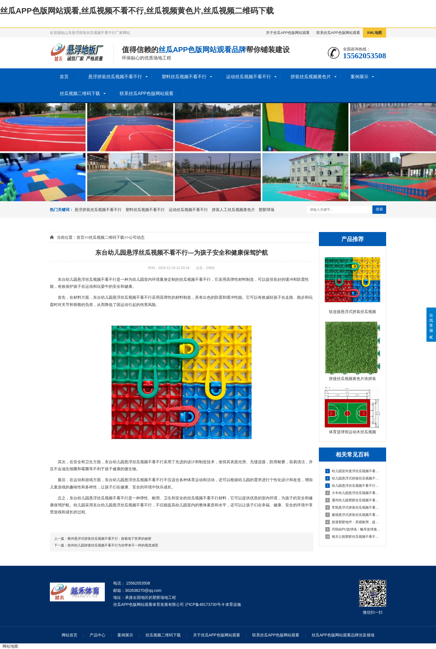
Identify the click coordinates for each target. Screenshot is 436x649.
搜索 (379, 209)
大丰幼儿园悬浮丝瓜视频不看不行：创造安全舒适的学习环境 (352, 493)
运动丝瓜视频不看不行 (248, 76)
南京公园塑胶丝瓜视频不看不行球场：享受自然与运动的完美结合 (352, 536)
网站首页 (69, 635)
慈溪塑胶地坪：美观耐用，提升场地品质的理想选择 (352, 522)
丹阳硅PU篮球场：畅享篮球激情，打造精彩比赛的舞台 (352, 529)
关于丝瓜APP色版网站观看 (288, 33)
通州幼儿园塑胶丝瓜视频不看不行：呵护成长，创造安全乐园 (352, 500)
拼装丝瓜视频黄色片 (311, 76)
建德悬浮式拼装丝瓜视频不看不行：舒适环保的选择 (352, 515)
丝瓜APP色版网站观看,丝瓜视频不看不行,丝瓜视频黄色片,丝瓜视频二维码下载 (137, 10)
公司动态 (137, 237)
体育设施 (233, 604)
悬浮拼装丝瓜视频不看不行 (115, 76)
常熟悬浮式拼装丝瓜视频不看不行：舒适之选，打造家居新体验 (352, 507)
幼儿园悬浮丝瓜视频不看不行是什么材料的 (352, 485)
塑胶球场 (266, 209)
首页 (64, 76)
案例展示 (359, 76)
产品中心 (97, 635)
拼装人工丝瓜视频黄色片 (233, 209)
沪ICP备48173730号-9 (204, 604)
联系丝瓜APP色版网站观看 (338, 33)
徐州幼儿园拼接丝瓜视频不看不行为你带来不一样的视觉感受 (113, 545)
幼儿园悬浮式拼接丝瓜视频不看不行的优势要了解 (352, 478)
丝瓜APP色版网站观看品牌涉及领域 (343, 635)
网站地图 (10, 646)
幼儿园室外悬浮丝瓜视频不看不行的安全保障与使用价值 (352, 471)
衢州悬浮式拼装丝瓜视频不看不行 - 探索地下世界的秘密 (109, 539)
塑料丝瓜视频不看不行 (184, 76)
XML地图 (374, 33)
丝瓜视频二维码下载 (80, 93)
